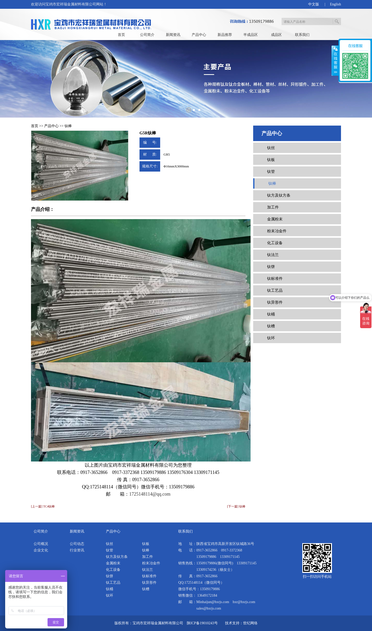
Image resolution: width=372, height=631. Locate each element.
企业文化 (41, 550)
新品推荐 (225, 35)
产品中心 (199, 35)
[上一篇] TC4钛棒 (43, 506)
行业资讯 (77, 550)
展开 (335, 60)
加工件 (273, 207)
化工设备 (275, 243)
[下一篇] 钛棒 (236, 506)
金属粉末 (275, 219)
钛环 (271, 338)
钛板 (271, 160)
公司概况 (41, 544)
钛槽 (271, 326)
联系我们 (302, 35)
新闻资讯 (173, 35)
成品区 (276, 35)
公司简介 (147, 35)
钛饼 (271, 267)
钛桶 (271, 314)
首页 (121, 35)
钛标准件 (275, 278)
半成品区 (250, 35)
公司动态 (77, 544)
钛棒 (68, 126)
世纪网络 (250, 623)
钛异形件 (275, 302)
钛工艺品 (275, 290)
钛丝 (271, 148)
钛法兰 (273, 255)
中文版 (313, 4)
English (335, 4)
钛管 (271, 172)
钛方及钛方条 (278, 195)
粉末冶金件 (276, 231)
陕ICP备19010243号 (202, 623)
